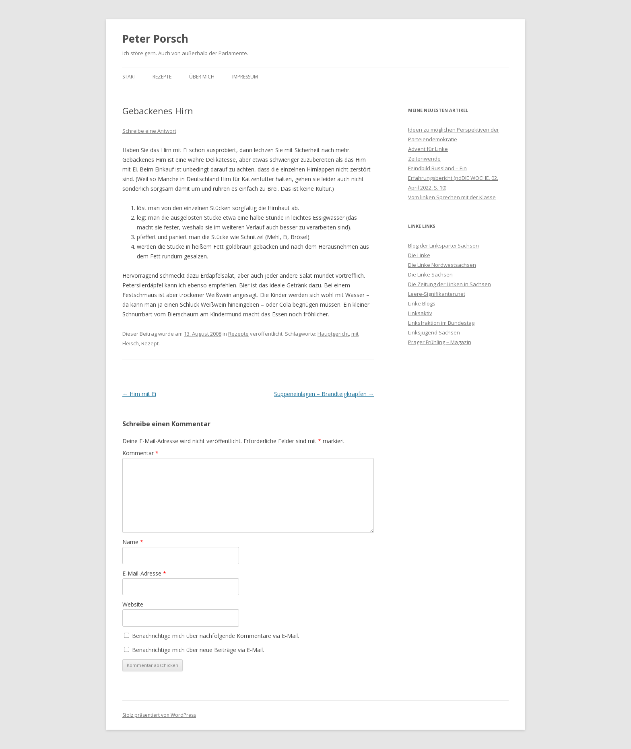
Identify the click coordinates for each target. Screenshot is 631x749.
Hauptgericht (333, 333)
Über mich (201, 76)
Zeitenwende (424, 158)
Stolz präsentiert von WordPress (159, 715)
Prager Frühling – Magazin (439, 342)
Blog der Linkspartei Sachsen (443, 245)
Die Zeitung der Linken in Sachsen (449, 284)
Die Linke (419, 255)
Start (129, 76)
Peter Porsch (155, 38)
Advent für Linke (428, 149)
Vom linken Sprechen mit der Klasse (452, 197)
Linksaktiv (420, 313)
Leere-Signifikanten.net (436, 293)
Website (132, 604)
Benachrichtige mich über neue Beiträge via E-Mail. (198, 650)
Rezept (150, 343)
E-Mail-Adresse (144, 573)
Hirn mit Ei (139, 394)
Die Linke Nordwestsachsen (442, 264)
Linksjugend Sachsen (434, 332)
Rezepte (162, 76)
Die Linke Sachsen (430, 274)
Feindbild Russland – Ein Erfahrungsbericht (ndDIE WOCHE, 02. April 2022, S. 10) (453, 178)
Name (132, 542)
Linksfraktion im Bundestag (441, 322)
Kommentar (140, 453)
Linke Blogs (421, 303)
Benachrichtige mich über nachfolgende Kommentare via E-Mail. (215, 636)
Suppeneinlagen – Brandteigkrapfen (324, 394)
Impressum (245, 76)
